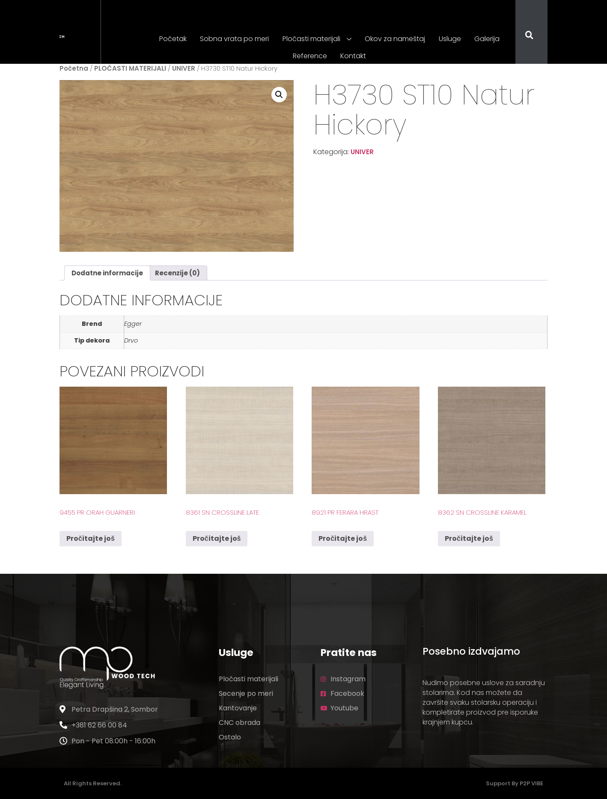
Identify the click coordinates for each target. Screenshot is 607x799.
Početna (74, 68)
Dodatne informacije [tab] (107, 272)
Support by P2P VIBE (514, 783)
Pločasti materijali (317, 39)
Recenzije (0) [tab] (177, 272)
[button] (279, 94)
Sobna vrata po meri (235, 39)
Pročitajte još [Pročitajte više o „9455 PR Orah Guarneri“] (90, 538)
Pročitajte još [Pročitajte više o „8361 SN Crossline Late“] (217, 538)
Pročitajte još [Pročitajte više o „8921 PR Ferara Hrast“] (342, 538)
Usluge (449, 39)
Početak (174, 39)
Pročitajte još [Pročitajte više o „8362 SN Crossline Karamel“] (469, 538)
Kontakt (353, 56)
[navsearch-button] (524, 36)
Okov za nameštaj (395, 39)
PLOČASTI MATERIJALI (130, 68)
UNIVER (183, 68)
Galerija (485, 39)
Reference (310, 56)
